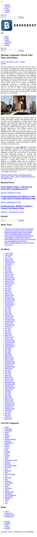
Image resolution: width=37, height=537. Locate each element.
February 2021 (9, 337)
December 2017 (10, 403)
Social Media (9, 483)
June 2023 (8, 288)
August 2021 (9, 326)
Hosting (7, 462)
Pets (6, 476)
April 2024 (8, 271)
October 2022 (9, 302)
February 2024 (9, 274)
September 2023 (10, 283)
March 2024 (8, 272)
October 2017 (9, 407)
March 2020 (8, 356)
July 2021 (8, 328)
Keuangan (8, 467)
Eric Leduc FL (21, 147)
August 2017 (9, 410)
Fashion (7, 444)
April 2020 (8, 354)
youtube (7, 10)
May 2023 (8, 290)
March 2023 (8, 293)
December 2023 (10, 278)
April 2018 (8, 396)
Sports (7, 486)
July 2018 (8, 391)
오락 (6, 503)
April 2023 (8, 291)
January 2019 (9, 380)
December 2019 (10, 361)
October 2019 (9, 365)
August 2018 (9, 389)
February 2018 (9, 400)
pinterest (7, 12)
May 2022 (8, 311)
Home (6, 36)
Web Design (8, 493)
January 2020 (9, 359)
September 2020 (10, 346)
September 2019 (10, 366)
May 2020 (8, 352)
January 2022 (9, 318)
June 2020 (8, 351)
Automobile (8, 430)
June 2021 (8, 330)
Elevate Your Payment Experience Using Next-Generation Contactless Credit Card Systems (19, 229)
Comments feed (10, 515)
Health (7, 38)
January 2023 (9, 297)
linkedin (7, 5)
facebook (7, 6)
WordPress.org (9, 516)
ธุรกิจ (6, 501)
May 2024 (8, 269)
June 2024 (8, 267)
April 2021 (8, 333)
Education (8, 441)
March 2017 (8, 419)
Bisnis (7, 434)
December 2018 (10, 382)
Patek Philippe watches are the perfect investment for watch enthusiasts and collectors (20, 240)
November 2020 (10, 342)
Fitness (7, 448)
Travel (7, 490)
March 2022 (8, 314)
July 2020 (8, 349)
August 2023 (9, 284)
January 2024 (9, 276)
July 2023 (8, 286)
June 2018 (8, 393)
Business (7, 43)
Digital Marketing (10, 439)
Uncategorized (9, 491)
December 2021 (10, 319)
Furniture (8, 451)
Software (7, 484)
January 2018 (9, 401)
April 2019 (8, 375)
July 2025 (8, 257)
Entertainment (9, 443)
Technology (8, 42)
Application (8, 429)
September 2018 (10, 387)
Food (6, 450)
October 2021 (9, 323)
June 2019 (8, 372)
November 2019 (10, 363)
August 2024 (9, 264)
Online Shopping (10, 474)
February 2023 (9, 295)
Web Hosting (9, 497)
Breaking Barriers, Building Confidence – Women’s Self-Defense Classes (17, 207)
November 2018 (10, 384)
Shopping (8, 481)
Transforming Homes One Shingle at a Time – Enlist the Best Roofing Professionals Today (18, 197)
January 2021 (9, 339)
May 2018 (8, 394)
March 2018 (8, 398)
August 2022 (9, 305)
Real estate (8, 478)
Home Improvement (11, 460)
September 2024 (10, 262)
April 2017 (8, 417)
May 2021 (8, 332)
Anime (7, 427)
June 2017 (8, 413)
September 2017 (10, 408)
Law (6, 469)
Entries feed (8, 513)
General (3, 63)
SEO (6, 479)
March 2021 (8, 335)
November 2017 (10, 405)
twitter (7, 8)
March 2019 (8, 377)
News (6, 472)
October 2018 (9, 386)
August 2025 (9, 255)
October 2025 (9, 253)
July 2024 (8, 265)
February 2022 (9, 316)
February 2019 (9, 379)
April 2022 (8, 312)
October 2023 (9, 281)
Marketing (8, 471)
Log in (7, 511)
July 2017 (8, 412)
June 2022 (8, 309)
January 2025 (9, 258)
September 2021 (10, 325)
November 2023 (10, 279)
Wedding (7, 498)
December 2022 (10, 298)
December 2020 (10, 340)
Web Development (10, 495)
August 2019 (9, 368)
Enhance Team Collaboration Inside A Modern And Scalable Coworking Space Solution (19, 236)
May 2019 (8, 373)
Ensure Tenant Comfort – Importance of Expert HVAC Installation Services (16, 188)
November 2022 (10, 300)
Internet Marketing (10, 465)
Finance (7, 45)
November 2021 (10, 321)
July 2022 (8, 307)
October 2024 (9, 260)
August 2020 (9, 347)
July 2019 (8, 370)
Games (7, 40)
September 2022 (10, 304)
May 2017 (8, 415)
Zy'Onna (22, 62)
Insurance (8, 464)
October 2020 (9, 344)
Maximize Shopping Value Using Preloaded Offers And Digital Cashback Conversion (18, 233)
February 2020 (9, 358)
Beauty (7, 432)
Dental (7, 437)
